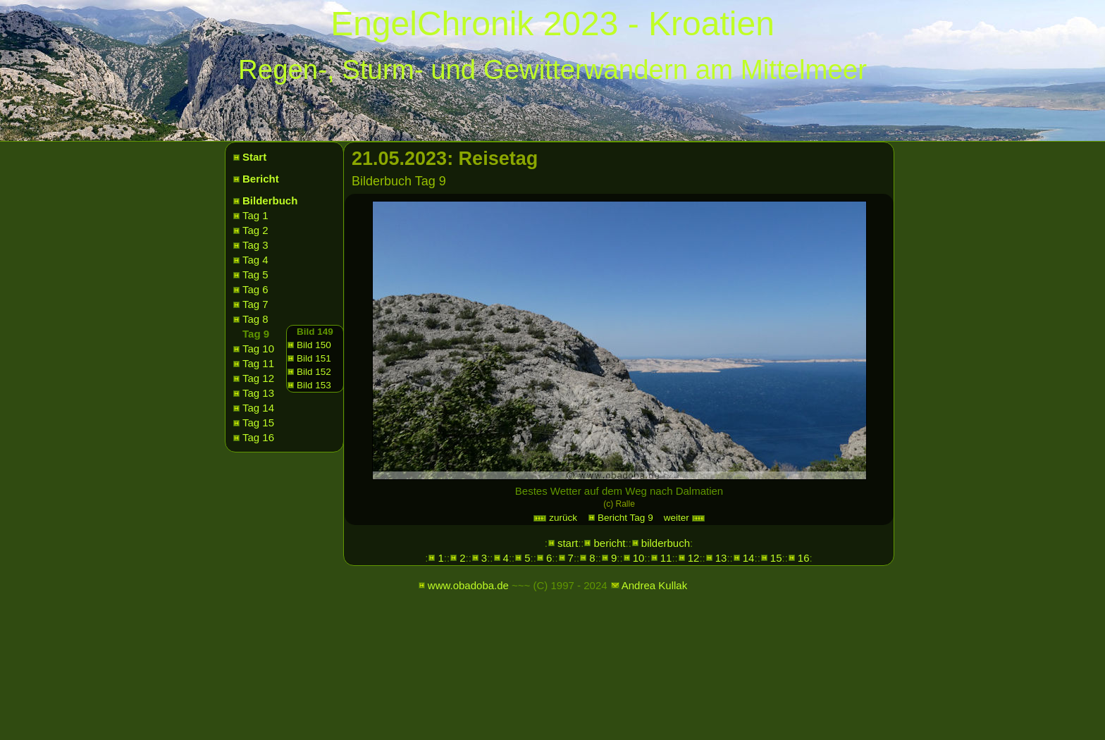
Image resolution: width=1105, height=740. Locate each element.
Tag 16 (258, 437)
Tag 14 (258, 408)
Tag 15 (258, 422)
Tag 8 (255, 319)
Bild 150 (314, 345)
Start (254, 157)
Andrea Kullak (654, 585)
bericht (609, 543)
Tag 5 (255, 274)
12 (694, 558)
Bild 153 (314, 385)
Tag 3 (255, 245)
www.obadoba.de (468, 585)
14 (749, 558)
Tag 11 (258, 363)
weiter (685, 517)
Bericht (260, 179)
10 (639, 558)
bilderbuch (665, 543)
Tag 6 (255, 289)
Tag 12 (258, 378)
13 (721, 558)
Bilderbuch (269, 200)
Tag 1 (255, 215)
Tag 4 (255, 260)
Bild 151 (314, 358)
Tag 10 (258, 348)
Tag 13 (258, 393)
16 (804, 558)
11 (666, 558)
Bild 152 (314, 371)
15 (776, 558)
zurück (555, 517)
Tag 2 (255, 230)
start (567, 543)
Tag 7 (255, 304)
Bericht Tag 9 (625, 517)
